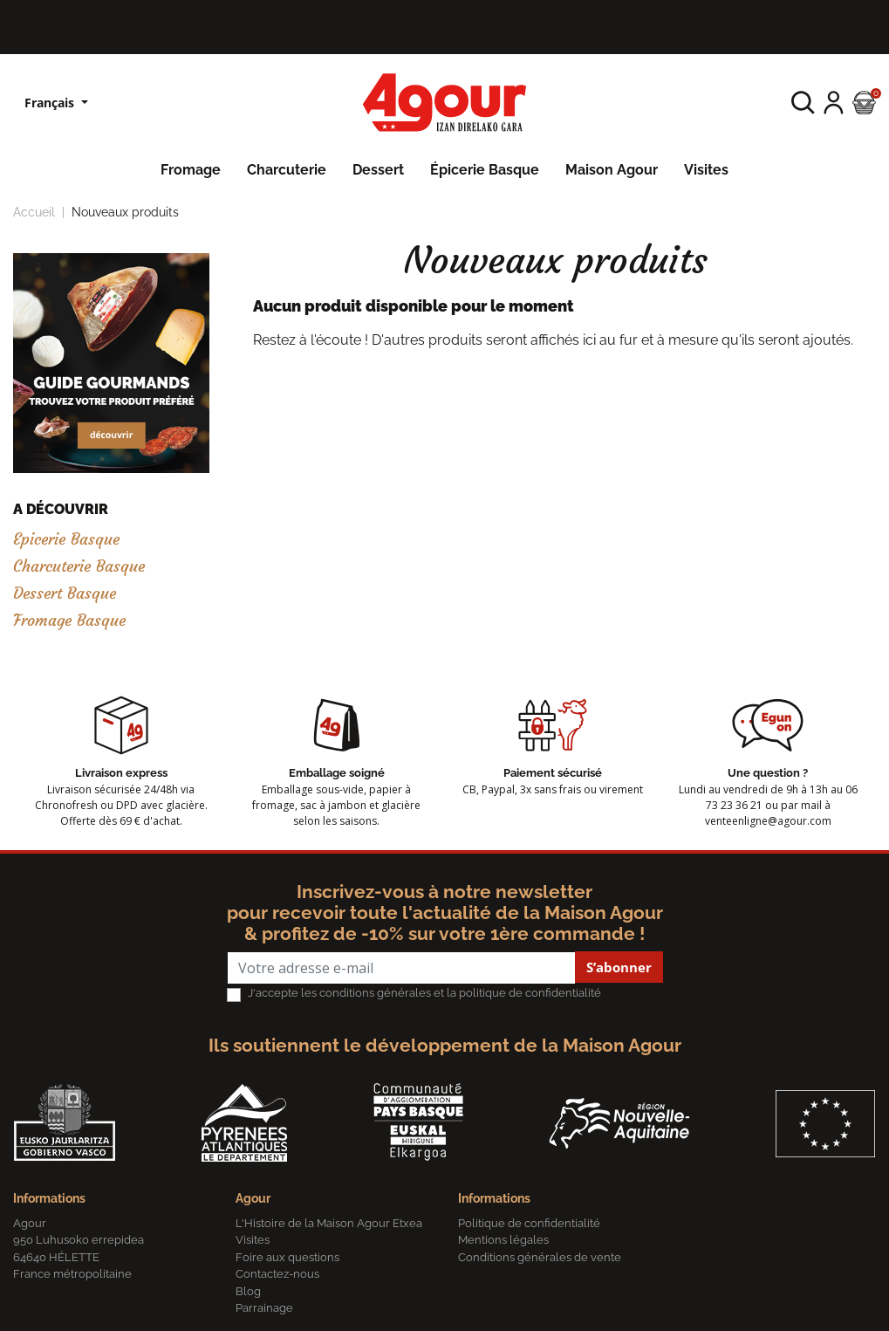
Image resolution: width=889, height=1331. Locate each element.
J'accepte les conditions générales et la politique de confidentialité (424, 992)
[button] (803, 102)
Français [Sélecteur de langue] (51, 102)
